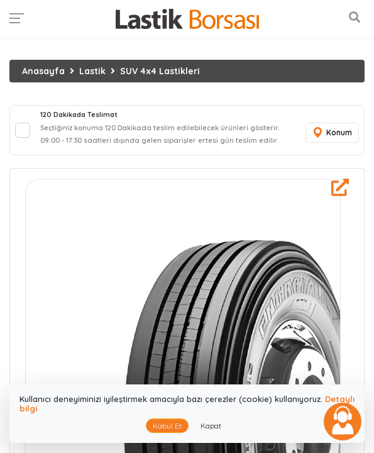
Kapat (211, 425)
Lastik (92, 71)
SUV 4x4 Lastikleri (160, 71)
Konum (332, 133)
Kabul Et (167, 425)
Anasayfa (43, 71)
